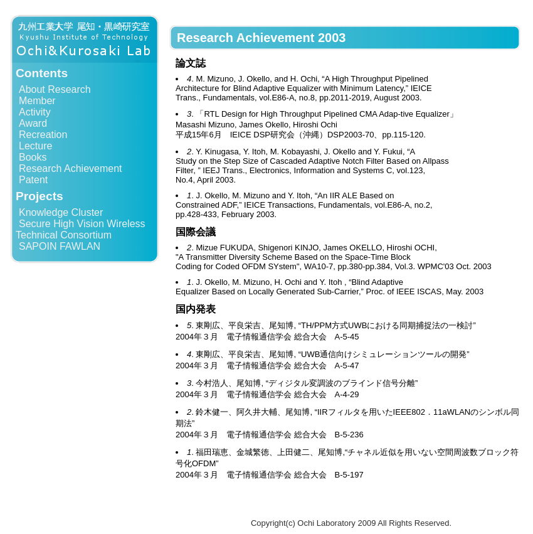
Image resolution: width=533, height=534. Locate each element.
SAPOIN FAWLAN (59, 246)
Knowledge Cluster (61, 212)
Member (37, 100)
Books (32, 157)
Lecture (35, 146)
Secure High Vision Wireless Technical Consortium (80, 229)
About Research (55, 89)
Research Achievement (70, 168)
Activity (35, 112)
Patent (33, 179)
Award (33, 123)
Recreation (43, 134)
